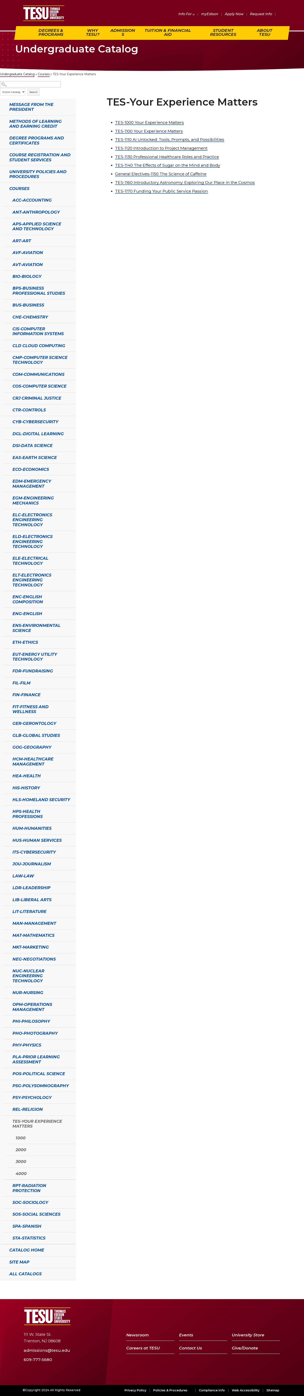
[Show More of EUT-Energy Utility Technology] (5, 654)
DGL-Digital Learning (38, 433)
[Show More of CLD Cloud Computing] (5, 345)
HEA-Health (26, 775)
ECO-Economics (30, 469)
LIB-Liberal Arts (32, 899)
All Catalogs (25, 1273)
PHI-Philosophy (31, 1021)
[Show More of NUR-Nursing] (5, 992)
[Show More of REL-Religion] (5, 1109)
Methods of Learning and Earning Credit (35, 124)
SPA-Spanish (26, 1226)
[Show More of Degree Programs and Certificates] (2, 137)
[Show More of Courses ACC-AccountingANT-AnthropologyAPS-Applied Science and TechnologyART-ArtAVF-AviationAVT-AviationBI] (2, 188)
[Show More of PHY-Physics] (5, 1045)
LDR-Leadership (31, 887)
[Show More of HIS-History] (5, 787)
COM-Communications (38, 374)
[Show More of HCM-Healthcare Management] (5, 758)
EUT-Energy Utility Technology (34, 657)
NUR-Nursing (27, 992)
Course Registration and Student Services (40, 157)
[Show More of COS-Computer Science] (5, 386)
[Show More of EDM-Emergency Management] (5, 481)
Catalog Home (26, 1250)
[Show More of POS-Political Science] (5, 1073)
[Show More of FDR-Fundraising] (5, 670)
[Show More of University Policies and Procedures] (2, 171)
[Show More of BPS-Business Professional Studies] (5, 288)
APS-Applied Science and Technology (36, 226)
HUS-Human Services (37, 840)
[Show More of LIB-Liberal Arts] (5, 899)
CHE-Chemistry (30, 317)
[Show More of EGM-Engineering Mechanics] (5, 497)
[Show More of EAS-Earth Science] (5, 457)
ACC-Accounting (32, 200)
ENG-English (27, 613)
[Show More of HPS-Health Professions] (5, 811)
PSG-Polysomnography (40, 1085)
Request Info (261, 14)
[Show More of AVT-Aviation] (5, 264)
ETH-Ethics (25, 642)
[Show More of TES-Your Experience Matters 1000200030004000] (5, 1121)
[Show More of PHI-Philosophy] (5, 1021)
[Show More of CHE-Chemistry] (5, 317)
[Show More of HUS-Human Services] (5, 840)
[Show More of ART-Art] (5, 240)
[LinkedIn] (265, 1316)
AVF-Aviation (27, 252)
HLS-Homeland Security (41, 799)
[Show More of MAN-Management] (5, 923)
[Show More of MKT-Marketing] (5, 947)
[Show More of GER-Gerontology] (5, 723)
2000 (21, 1149)
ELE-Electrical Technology (30, 561)
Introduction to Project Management (161, 148)
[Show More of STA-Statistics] (5, 1237)
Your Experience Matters (149, 122)
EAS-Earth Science (34, 457)
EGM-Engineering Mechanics (33, 500)
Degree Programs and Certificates (36, 140)
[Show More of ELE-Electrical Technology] (5, 558)
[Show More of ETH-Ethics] (5, 642)
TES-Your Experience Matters (37, 1124)
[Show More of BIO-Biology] (5, 276)
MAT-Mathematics (33, 935)
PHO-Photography (35, 1033)
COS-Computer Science (39, 386)
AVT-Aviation (27, 264)
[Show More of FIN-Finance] (5, 694)
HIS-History (26, 787)
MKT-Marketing (30, 947)
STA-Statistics (28, 1238)
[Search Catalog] (30, 84)
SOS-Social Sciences (36, 1214)
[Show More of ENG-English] (5, 613)
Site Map (19, 1262)
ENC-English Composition (27, 599)
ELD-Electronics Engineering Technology (32, 541)
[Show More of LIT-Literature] (5, 911)
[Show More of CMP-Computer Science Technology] (5, 357)
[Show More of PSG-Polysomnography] (5, 1085)
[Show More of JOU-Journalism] (5, 863)
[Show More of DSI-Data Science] (5, 445)
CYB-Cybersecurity (35, 421)
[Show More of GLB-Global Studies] (5, 735)
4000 (21, 1173)
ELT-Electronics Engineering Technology (31, 580)
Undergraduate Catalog (17, 74)
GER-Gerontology (34, 723)
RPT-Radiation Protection (29, 1188)
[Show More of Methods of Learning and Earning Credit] (2, 121)
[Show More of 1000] (8, 1137)
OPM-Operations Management (32, 1007)
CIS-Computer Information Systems (38, 331)
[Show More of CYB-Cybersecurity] (5, 421)
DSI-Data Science (32, 445)
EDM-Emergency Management (31, 484)
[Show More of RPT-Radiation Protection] (5, 1185)
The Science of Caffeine (160, 173)
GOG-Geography (31, 747)
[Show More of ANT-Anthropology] (5, 212)
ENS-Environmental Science (36, 628)
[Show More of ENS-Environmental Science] (5, 625)
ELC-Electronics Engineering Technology (32, 519)
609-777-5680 (38, 1359)
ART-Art (21, 240)
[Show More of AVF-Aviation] (5, 252)
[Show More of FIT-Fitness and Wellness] (5, 706)
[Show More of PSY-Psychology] (5, 1097)
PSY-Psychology (32, 1097)
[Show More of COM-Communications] (5, 374)
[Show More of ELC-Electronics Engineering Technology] (5, 514)
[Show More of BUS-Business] (5, 304)
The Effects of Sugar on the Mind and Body (167, 165)
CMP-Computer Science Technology (40, 360)
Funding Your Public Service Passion (161, 191)
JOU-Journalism (31, 863)
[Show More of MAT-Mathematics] (5, 935)
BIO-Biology (26, 276)
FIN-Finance (26, 694)
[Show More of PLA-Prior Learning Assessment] (5, 1056)
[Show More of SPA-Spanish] (5, 1226)
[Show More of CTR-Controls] (5, 409)
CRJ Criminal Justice (36, 398)
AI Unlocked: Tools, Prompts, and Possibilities (169, 139)
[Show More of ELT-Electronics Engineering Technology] (5, 575)
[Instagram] (275, 1316)
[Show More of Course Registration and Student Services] (2, 154)
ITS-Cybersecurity (34, 852)
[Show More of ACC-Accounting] (5, 200)
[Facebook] (233, 1316)
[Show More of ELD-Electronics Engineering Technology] (5, 536)
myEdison (209, 14)
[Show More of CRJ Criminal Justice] (5, 398)
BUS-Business (28, 305)
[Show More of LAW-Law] (5, 875)
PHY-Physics (26, 1045)
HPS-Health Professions (27, 814)
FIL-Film (21, 682)
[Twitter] (242, 1316)
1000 (21, 1137)
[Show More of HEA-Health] (5, 775)
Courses (44, 74)
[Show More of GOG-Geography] (5, 747)
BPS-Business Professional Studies (38, 291)
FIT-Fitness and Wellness (30, 709)
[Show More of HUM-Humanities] (5, 828)
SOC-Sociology (30, 1202)
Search (33, 92)
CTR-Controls (29, 409)
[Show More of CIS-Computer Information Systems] (5, 328)
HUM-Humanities (32, 828)
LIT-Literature (29, 911)
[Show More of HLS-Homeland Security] (5, 799)
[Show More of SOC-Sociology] (5, 1202)
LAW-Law (23, 875)
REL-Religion (27, 1109)
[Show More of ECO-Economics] (5, 469)
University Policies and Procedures (37, 174)
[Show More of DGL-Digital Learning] (5, 433)
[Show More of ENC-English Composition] (5, 596)
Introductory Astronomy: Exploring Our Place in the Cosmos (185, 182)
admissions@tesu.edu (47, 1350)
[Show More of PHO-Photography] (5, 1033)
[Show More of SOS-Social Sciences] (5, 1214)
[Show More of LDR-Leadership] (5, 887)
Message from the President (31, 107)
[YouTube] (254, 1316)
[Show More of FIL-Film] (5, 682)
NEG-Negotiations (34, 959)
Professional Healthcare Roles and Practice (167, 156)
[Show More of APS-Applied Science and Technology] (5, 223)
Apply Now (234, 14)
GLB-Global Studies (36, 735)
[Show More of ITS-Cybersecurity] (5, 852)
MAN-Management (34, 923)
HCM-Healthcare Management (32, 761)
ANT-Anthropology (36, 212)
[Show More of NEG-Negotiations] (5, 959)
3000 (21, 1161)
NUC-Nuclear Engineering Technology (28, 975)
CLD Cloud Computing (38, 345)
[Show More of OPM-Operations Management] (5, 1004)
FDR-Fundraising (32, 670)
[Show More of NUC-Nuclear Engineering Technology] (5, 970)
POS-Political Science (38, 1073)
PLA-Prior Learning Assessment (36, 1059)
